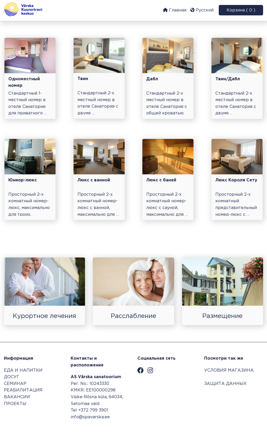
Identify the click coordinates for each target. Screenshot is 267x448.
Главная (174, 10)
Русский (202, 10)
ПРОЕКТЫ (15, 404)
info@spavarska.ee (90, 417)
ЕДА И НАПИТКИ (23, 370)
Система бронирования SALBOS (228, 431)
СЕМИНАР (15, 384)
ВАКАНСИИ (17, 397)
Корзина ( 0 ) (241, 10)
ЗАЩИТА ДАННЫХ (225, 384)
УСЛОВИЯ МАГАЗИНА (229, 370)
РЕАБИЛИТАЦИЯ (23, 390)
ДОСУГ (11, 377)
